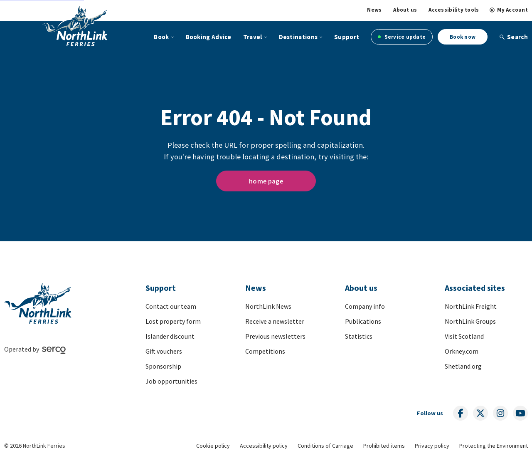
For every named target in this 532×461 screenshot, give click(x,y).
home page (266, 181)
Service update (402, 36)
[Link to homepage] (75, 25)
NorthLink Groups (470, 321)
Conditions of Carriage (325, 445)
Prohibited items (384, 445)
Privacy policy (432, 445)
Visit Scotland (464, 336)
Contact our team (170, 306)
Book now (462, 36)
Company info (365, 306)
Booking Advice (209, 37)
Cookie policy (213, 445)
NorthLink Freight (471, 306)
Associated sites (475, 288)
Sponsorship (163, 366)
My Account (508, 10)
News (374, 10)
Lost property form (173, 321)
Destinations (298, 37)
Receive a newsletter (274, 321)
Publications (363, 321)
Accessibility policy (264, 445)
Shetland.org (463, 366)
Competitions (265, 351)
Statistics (358, 336)
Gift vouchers (163, 351)
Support (346, 37)
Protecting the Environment (493, 445)
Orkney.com (461, 351)
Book (161, 37)
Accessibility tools (454, 10)
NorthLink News (268, 306)
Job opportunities (171, 381)
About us (405, 10)
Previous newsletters (275, 336)
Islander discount (170, 336)
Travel (252, 37)
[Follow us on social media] (460, 413)
